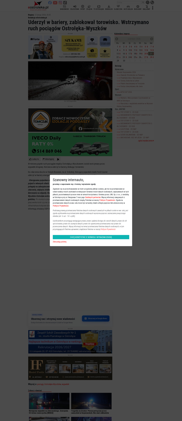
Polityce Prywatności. (108, 229)
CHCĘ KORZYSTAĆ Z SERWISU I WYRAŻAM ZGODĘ (91, 237)
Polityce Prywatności (107, 200)
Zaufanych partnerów (93, 197)
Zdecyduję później (59, 242)
